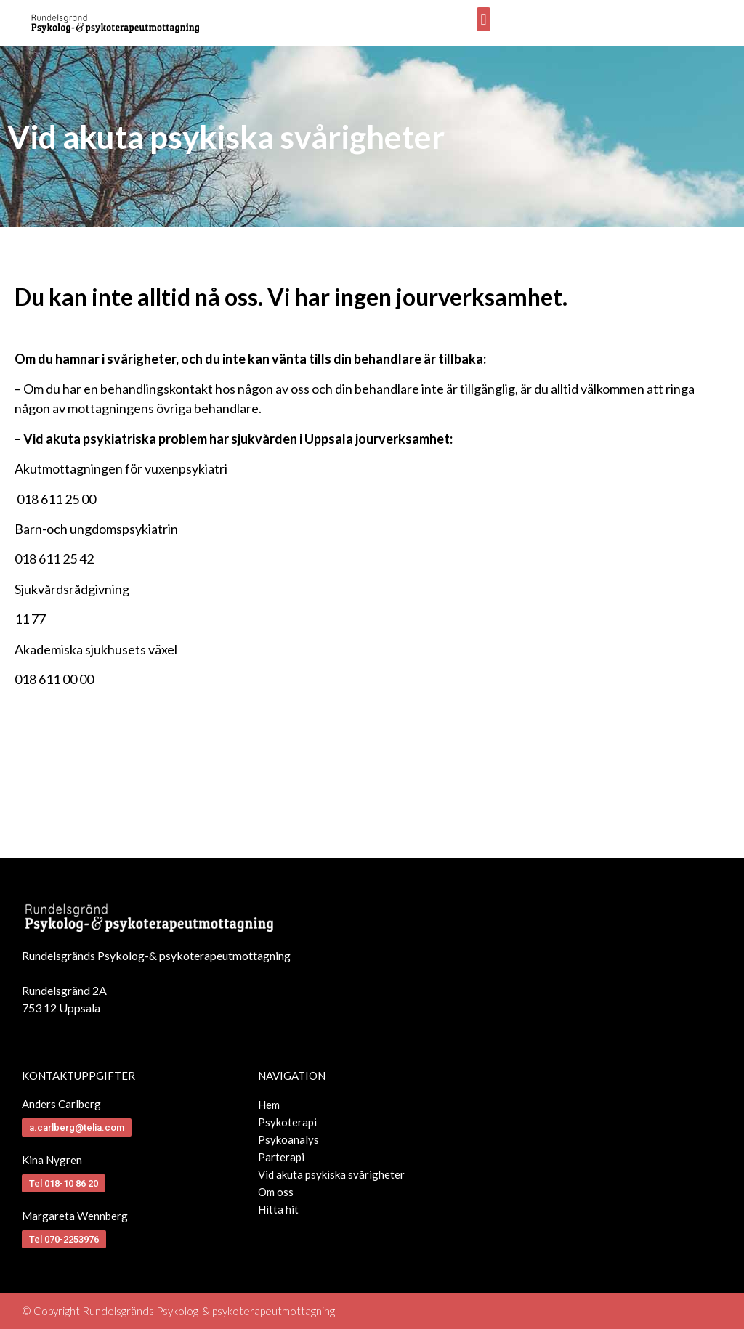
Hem (269, 1104)
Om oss (276, 1191)
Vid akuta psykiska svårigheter (331, 1174)
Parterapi (281, 1156)
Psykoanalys (288, 1139)
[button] (483, 19)
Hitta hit (278, 1209)
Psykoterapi (287, 1122)
